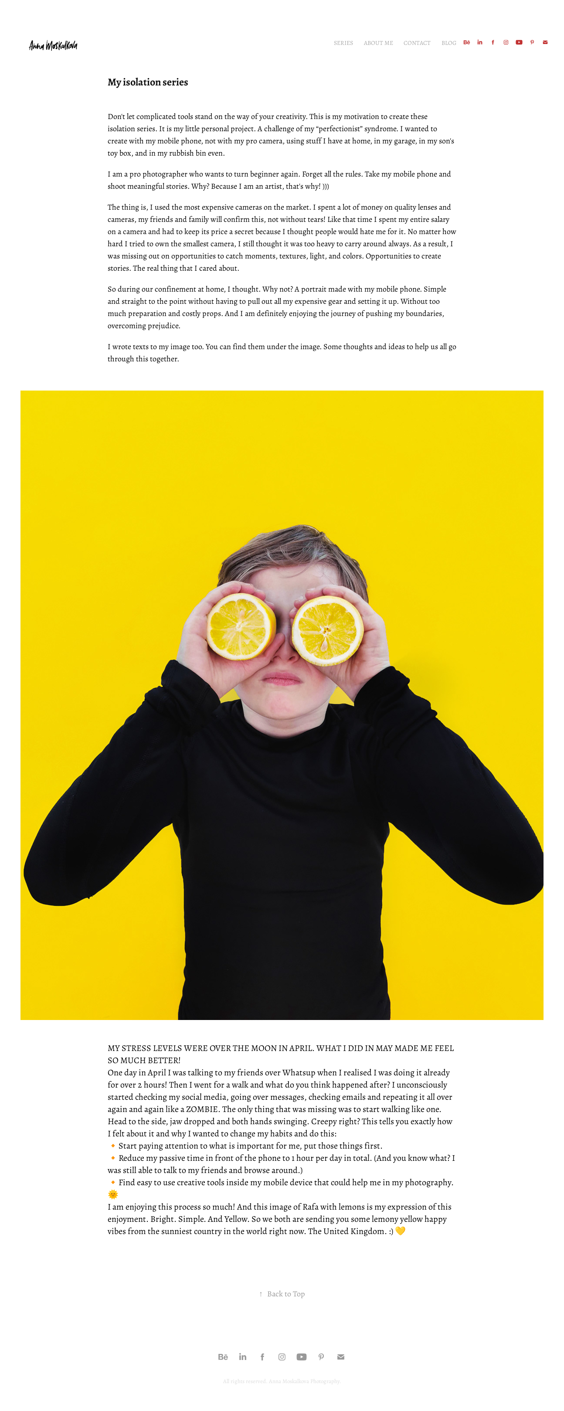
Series (343, 42)
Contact (417, 42)
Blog (449, 42)
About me (378, 42)
